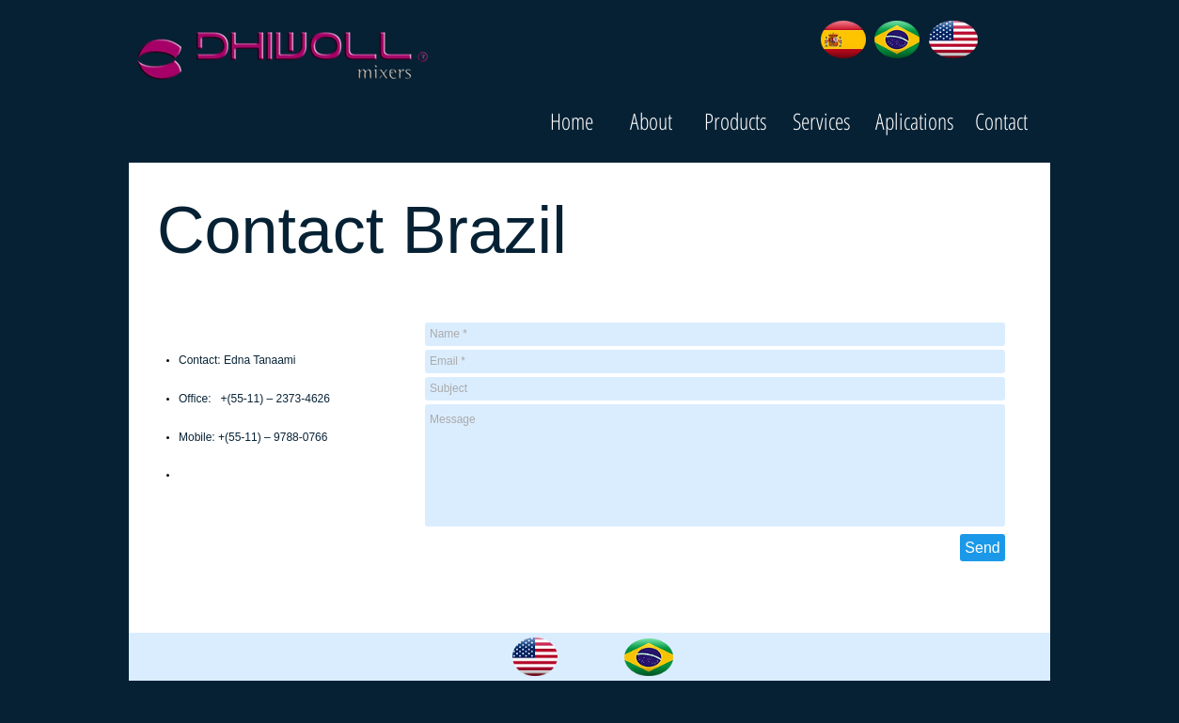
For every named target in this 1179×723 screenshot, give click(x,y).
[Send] (982, 547)
